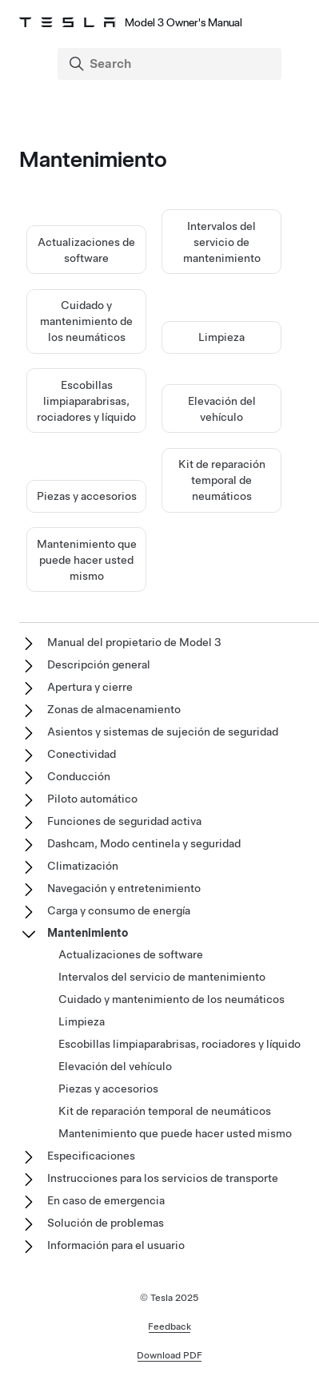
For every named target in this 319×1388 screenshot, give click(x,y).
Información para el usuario (116, 1245)
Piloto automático (92, 798)
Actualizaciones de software (130, 954)
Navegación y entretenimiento (124, 888)
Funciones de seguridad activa (124, 821)
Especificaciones (91, 1155)
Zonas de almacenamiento (114, 709)
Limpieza (221, 337)
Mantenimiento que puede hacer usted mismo (87, 559)
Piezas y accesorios (87, 496)
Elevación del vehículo (115, 1066)
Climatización (82, 865)
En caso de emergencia (106, 1200)
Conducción (78, 776)
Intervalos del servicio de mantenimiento (222, 242)
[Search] (171, 64)
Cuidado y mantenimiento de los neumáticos (86, 321)
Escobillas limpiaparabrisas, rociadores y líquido (86, 401)
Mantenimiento (87, 932)
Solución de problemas (105, 1222)
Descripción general (98, 664)
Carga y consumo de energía (118, 910)
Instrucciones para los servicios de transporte (162, 1178)
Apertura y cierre (90, 686)
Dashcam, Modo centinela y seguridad (144, 843)
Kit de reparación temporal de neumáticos (221, 480)
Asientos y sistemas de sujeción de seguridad (162, 731)
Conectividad (81, 754)
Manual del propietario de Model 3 (134, 642)
